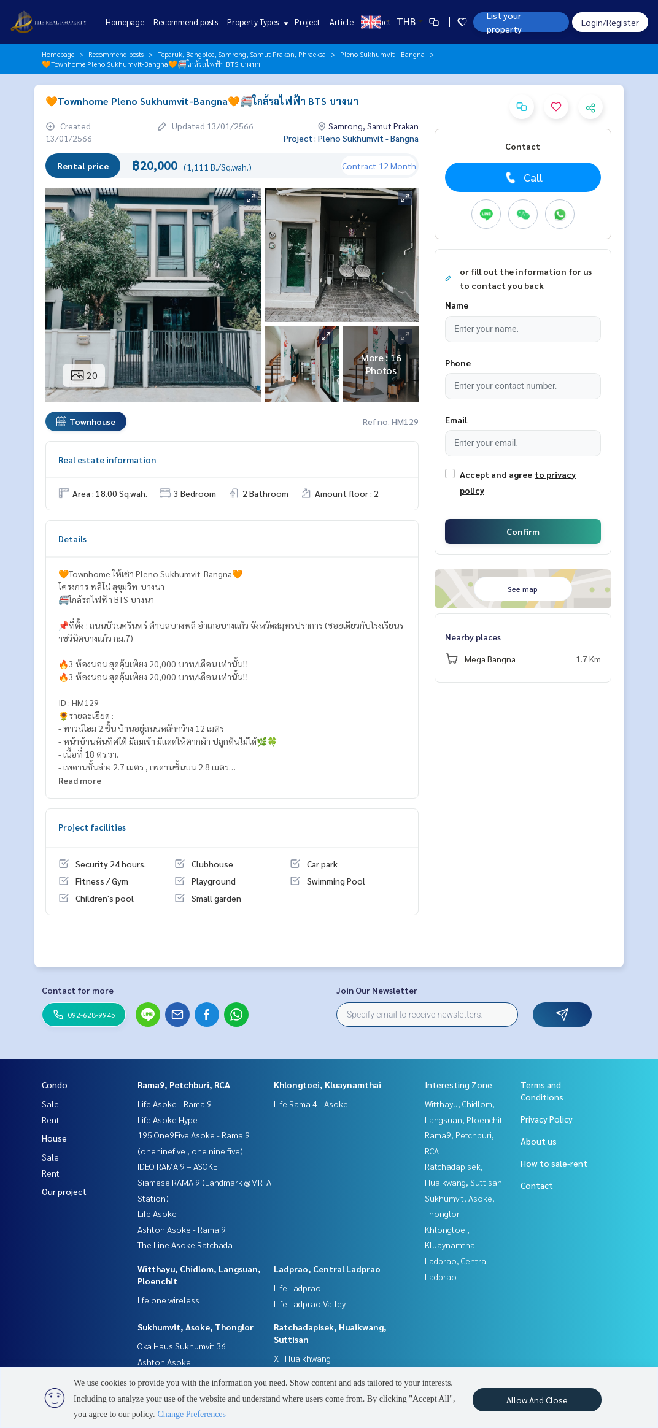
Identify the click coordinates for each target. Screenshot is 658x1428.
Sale (50, 1103)
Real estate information (107, 459)
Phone (458, 362)
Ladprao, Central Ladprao (327, 1268)
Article (342, 22)
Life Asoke (157, 1213)
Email (456, 419)
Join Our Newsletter (376, 990)
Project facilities (92, 826)
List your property (504, 22)
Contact (377, 22)
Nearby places (473, 636)
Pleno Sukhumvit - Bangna (382, 54)
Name (456, 304)
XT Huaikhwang (302, 1358)
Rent (51, 1119)
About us (539, 1140)
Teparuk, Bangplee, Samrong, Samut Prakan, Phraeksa (242, 54)
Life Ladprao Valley (310, 1303)
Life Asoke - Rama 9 (174, 1103)
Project (307, 22)
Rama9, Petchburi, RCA (183, 1084)
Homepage (125, 22)
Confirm (523, 531)
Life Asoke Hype (167, 1119)
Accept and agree (496, 474)
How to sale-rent (554, 1163)
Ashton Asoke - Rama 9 (181, 1229)
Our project (64, 1191)
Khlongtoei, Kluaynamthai (327, 1084)
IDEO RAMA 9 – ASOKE (177, 1166)
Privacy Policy (547, 1118)
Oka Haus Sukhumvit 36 (181, 1345)
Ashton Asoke (164, 1361)
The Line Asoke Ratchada (185, 1244)
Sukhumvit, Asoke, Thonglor (195, 1326)
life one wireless (168, 1299)
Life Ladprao (297, 1287)
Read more (79, 780)
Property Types (256, 22)
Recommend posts (185, 22)
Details (72, 538)
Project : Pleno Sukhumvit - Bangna (351, 138)
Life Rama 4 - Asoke (311, 1103)
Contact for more (78, 990)
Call (523, 177)
